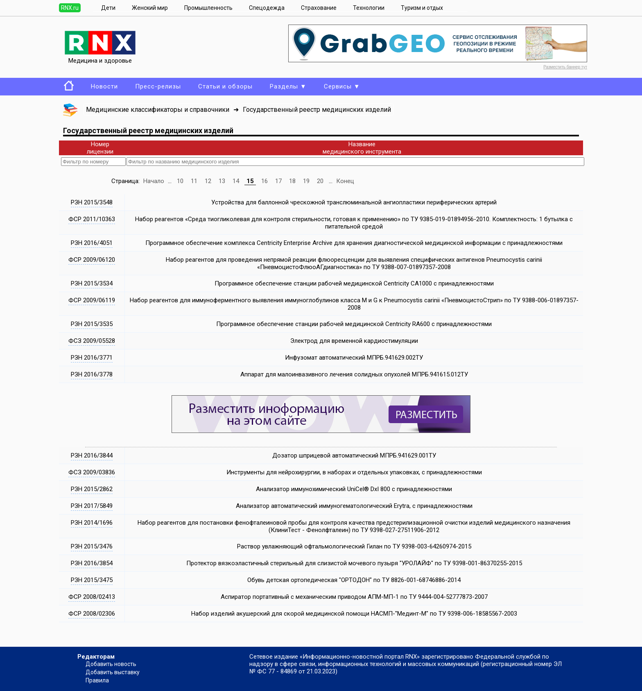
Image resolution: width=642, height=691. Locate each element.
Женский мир (150, 8)
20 (320, 181)
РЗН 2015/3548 (92, 202)
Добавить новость (111, 664)
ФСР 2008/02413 (91, 596)
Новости (104, 86)
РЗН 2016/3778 (92, 374)
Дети (108, 8)
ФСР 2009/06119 (91, 300)
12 (208, 181)
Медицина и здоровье (100, 57)
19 (306, 181)
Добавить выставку (113, 672)
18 (292, 181)
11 (194, 181)
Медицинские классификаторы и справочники (157, 109)
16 (264, 181)
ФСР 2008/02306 (91, 613)
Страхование (319, 8)
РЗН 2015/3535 (92, 324)
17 (278, 181)
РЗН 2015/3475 (92, 580)
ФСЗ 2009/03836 (91, 472)
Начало (153, 181)
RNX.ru (70, 8)
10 (180, 181)
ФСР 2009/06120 (91, 259)
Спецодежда (267, 8)
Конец (345, 181)
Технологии (368, 8)
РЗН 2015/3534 (92, 283)
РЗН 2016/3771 (92, 357)
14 (236, 181)
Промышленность (208, 8)
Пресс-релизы (158, 86)
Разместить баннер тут (565, 67)
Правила (97, 680)
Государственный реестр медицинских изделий (317, 109)
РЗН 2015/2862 (92, 489)
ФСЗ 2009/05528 (91, 340)
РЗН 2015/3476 (92, 546)
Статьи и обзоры (225, 86)
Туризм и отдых (422, 8)
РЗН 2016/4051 (92, 243)
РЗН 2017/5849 (92, 506)
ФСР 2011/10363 (91, 219)
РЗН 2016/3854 (92, 563)
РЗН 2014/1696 (92, 522)
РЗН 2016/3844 (92, 455)
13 (222, 181)
